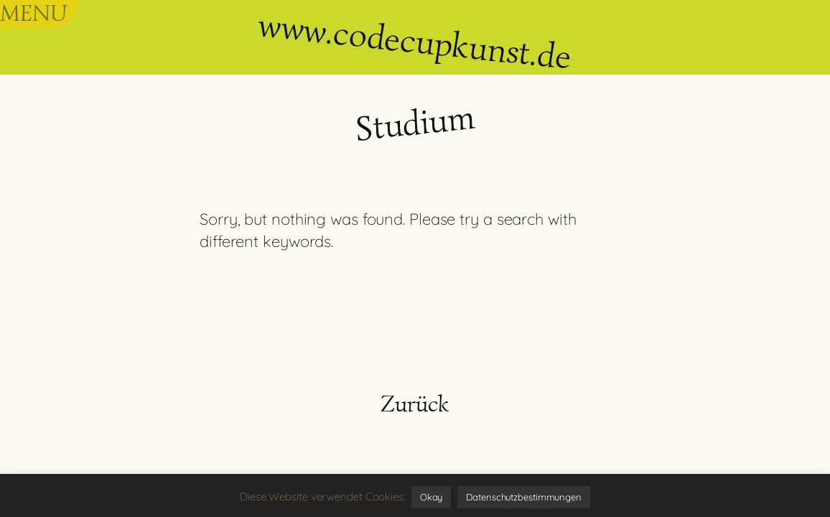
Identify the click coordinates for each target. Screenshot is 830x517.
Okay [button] (431, 497)
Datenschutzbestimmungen (524, 497)
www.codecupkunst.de (414, 40)
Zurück (415, 403)
